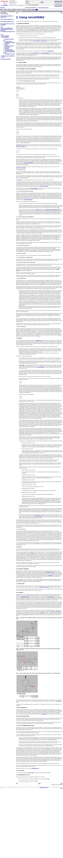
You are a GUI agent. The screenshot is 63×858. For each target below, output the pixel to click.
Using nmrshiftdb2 (4, 13)
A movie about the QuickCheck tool (7, 31)
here (58, 207)
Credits (2, 57)
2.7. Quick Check (20, 583)
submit (32, 553)
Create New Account (58, 1)
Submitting (7, 43)
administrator (51, 50)
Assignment (24, 9)
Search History (36, 52)
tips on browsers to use (43, 7)
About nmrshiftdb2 (5, 35)
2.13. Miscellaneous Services (23, 774)
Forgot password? (58, 5)
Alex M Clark (31, 772)
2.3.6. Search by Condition (21, 253)
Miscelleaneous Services (10, 53)
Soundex (37, 209)
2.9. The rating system (21, 707)
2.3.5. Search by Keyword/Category (22, 245)
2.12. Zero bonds (20, 770)
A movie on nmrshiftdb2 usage (6, 28)
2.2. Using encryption (21, 62)
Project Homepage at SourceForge (40, 40)
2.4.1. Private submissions (20, 529)
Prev (17, 12)
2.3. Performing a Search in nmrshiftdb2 (26, 68)
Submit (29, 9)
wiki (36, 780)
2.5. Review (19, 546)
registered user (39, 340)
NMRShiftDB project (44, 787)
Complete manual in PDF (5, 59)
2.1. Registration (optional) (22, 23)
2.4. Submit (19, 338)
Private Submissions (38, 515)
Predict (19, 9)
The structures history (9, 50)
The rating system (8, 49)
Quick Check (14, 9)
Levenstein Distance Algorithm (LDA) (52, 209)
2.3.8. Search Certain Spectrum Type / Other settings (25, 262)
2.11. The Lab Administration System (25, 725)
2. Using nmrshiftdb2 (30, 17)
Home (1, 9)
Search (5, 9)
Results (9, 9)
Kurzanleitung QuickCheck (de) (6, 21)
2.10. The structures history (22, 716)
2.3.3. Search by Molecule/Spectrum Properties (24, 191)
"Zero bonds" (19, 179)
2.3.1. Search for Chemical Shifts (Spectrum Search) (25, 80)
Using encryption (8, 41)
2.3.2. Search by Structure (21, 169)
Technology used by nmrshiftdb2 (7, 55)
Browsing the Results (28, 162)
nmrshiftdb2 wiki (35, 768)
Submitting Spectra (49, 572)
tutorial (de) (46, 587)
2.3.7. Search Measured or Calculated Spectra (24, 257)
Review (33, 9)
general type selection (20, 145)
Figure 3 (42, 612)
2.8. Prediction (19, 592)
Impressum (2, 7)
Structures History (45, 52)
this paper (59, 701)
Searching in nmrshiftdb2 (10, 42)
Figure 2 (58, 611)
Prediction (7, 48)
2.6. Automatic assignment (22, 568)
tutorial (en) (41, 587)
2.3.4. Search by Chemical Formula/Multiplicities (25, 216)
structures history (40, 367)
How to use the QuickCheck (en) (6, 19)
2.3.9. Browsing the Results (21, 278)
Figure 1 (53, 611)
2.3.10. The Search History (21, 326)
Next (62, 12)
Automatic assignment (9, 45)
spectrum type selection (21, 167)
